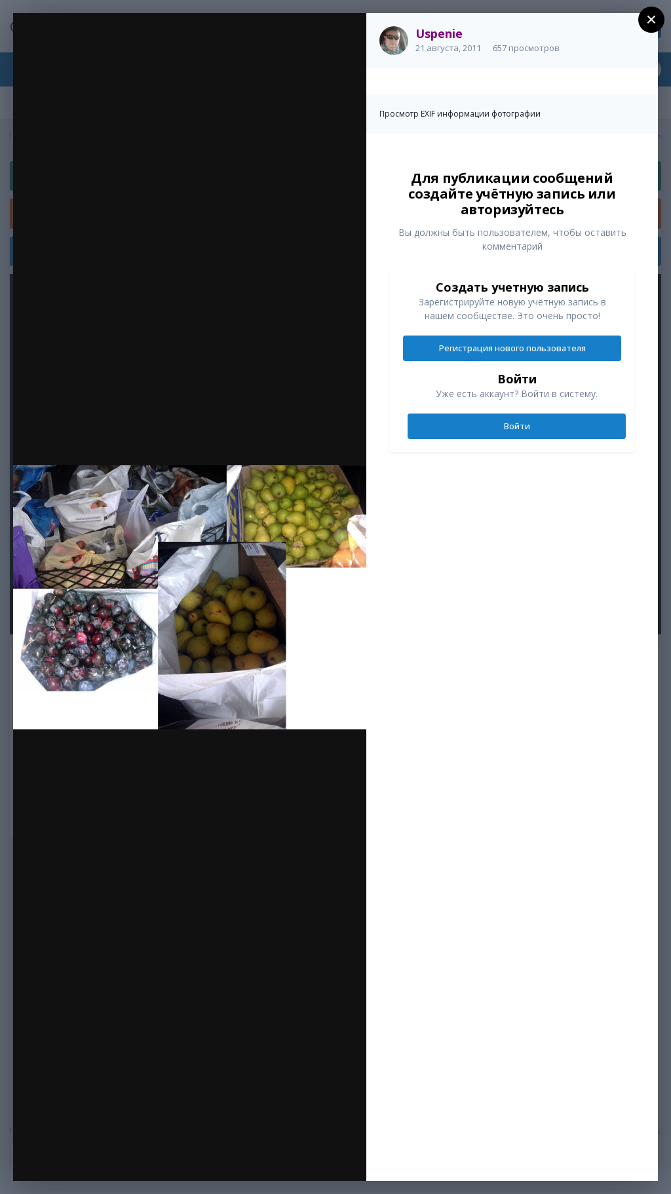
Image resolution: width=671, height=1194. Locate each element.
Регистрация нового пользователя (512, 348)
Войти (517, 426)
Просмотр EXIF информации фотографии (460, 113)
